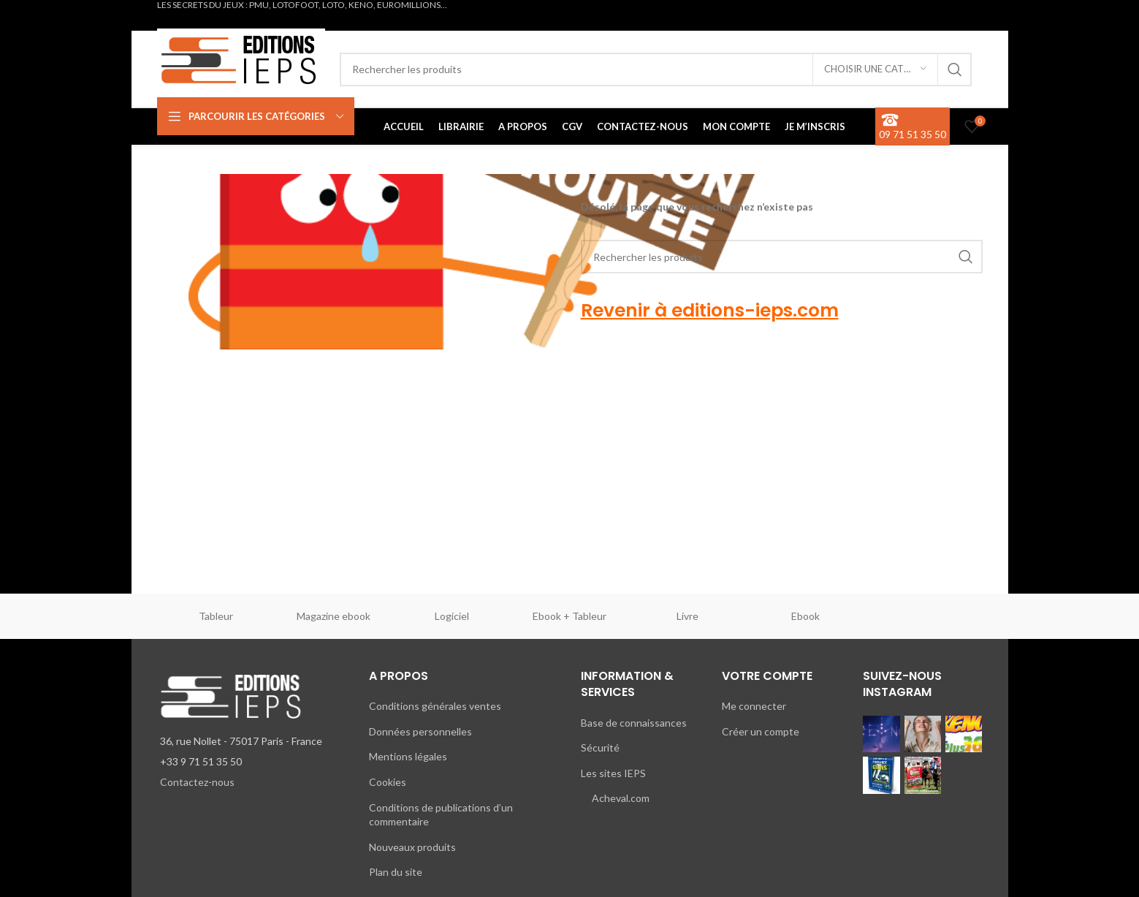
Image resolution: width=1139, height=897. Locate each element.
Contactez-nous (197, 782)
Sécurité (600, 747)
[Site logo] (241, 57)
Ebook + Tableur (569, 616)
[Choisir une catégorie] (875, 69)
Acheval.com (621, 798)
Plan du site (395, 872)
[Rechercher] (656, 69)
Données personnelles (420, 731)
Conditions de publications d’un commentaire (441, 814)
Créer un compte (760, 731)
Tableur (216, 616)
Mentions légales (408, 756)
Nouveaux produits (412, 847)
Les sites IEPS (613, 773)
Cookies (387, 782)
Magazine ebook (333, 616)
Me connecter (754, 706)
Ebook (805, 616)
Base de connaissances (634, 722)
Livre (687, 616)
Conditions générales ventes (435, 706)
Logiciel (452, 616)
